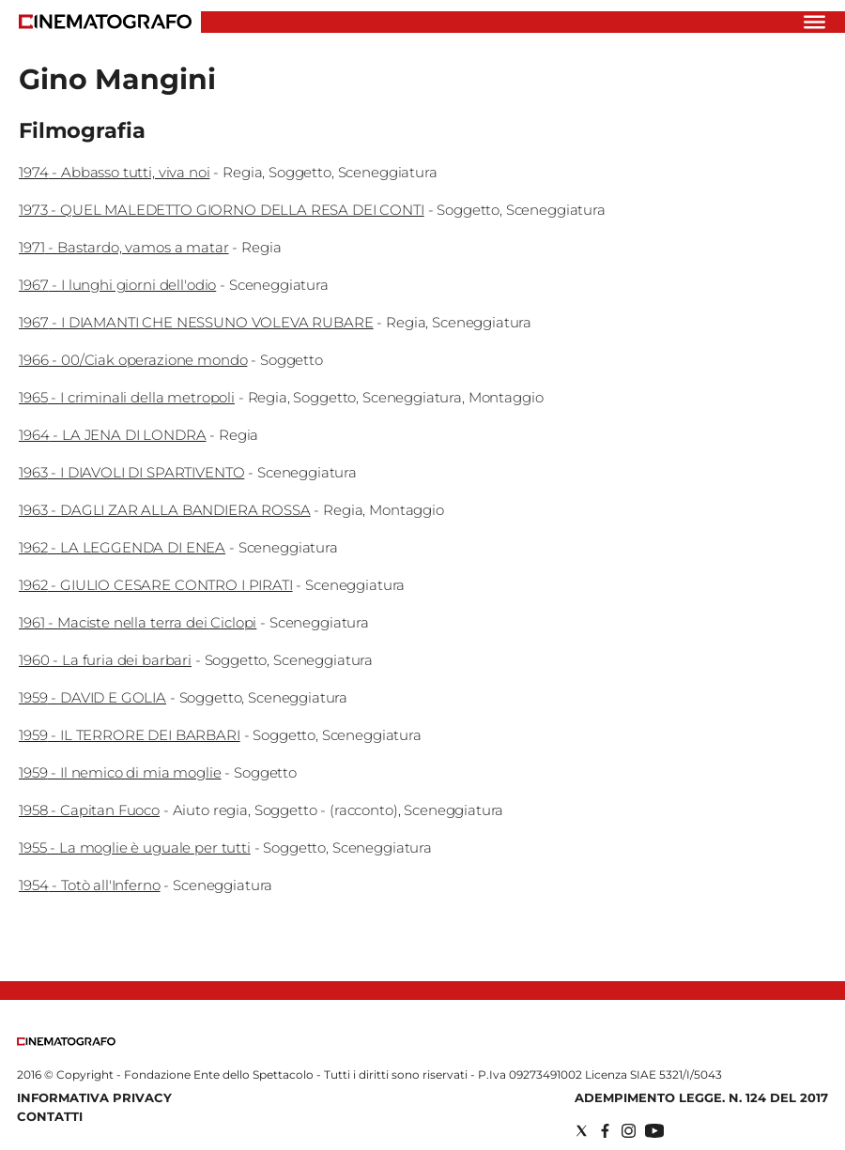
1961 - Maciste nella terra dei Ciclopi (137, 622)
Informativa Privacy (94, 1097)
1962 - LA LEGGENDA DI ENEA (122, 547)
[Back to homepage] (66, 1042)
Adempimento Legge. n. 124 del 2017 (701, 1097)
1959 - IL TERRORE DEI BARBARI (129, 735)
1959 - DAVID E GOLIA (92, 697)
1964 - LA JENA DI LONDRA (112, 435)
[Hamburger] (814, 22)
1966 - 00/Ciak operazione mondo (133, 360)
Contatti (50, 1116)
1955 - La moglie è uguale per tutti (135, 847)
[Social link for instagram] (629, 1131)
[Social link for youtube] (654, 1131)
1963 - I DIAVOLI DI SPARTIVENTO (131, 472)
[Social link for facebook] (605, 1131)
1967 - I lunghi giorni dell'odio (117, 285)
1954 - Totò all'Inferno (90, 885)
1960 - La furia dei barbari (105, 660)
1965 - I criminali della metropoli (127, 397)
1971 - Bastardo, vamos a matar (124, 247)
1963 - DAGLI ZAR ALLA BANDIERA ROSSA (165, 510)
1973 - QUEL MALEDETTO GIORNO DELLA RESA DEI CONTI (221, 210)
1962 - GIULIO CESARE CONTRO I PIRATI (156, 585)
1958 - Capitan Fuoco (89, 810)
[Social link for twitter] (582, 1131)
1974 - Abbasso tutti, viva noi (114, 172)
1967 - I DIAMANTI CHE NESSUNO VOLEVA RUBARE (196, 322)
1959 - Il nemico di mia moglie (120, 772)
